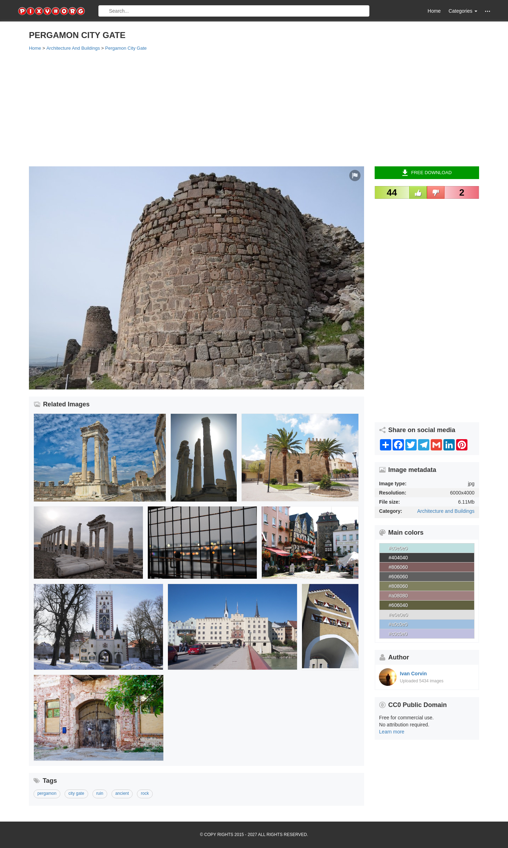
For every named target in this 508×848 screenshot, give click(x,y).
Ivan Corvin (413, 673)
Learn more (392, 732)
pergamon (46, 793)
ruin (99, 793)
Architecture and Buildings (445, 511)
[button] (488, 11)
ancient (122, 793)
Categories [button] (462, 11)
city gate (76, 793)
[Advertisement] (240, 108)
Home (434, 11)
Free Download (427, 173)
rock (145, 793)
